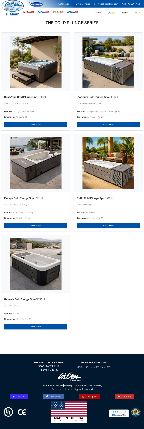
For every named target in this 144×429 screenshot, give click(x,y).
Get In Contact (82, 3)
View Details (35, 124)
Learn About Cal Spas (52, 385)
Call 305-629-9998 (131, 3)
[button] (98, 12)
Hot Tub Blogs (80, 385)
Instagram (89, 396)
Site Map (68, 385)
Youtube (124, 396)
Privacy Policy (95, 385)
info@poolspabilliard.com (106, 3)
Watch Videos (64, 3)
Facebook (53, 396)
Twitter (19, 396)
